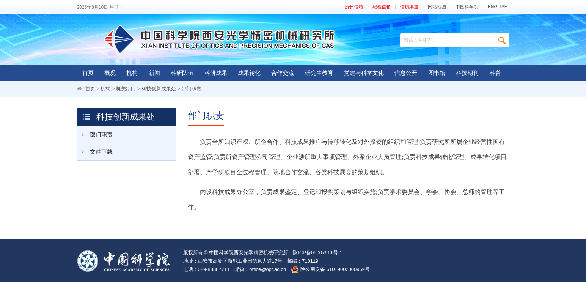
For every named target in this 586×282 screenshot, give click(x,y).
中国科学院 (467, 7)
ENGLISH (498, 7)
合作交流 (282, 72)
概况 (110, 72)
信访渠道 (409, 7)
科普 (495, 72)
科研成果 (215, 72)
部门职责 (191, 88)
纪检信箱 (381, 7)
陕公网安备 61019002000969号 (335, 269)
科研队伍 (182, 72)
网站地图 (437, 7)
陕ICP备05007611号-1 (317, 252)
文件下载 (95, 151)
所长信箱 (354, 7)
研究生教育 (319, 72)
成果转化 (249, 72)
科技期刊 (467, 72)
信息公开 (405, 72)
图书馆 (436, 72)
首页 (88, 72)
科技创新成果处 (158, 88)
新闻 (154, 72)
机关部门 (126, 88)
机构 (132, 72)
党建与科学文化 (364, 72)
